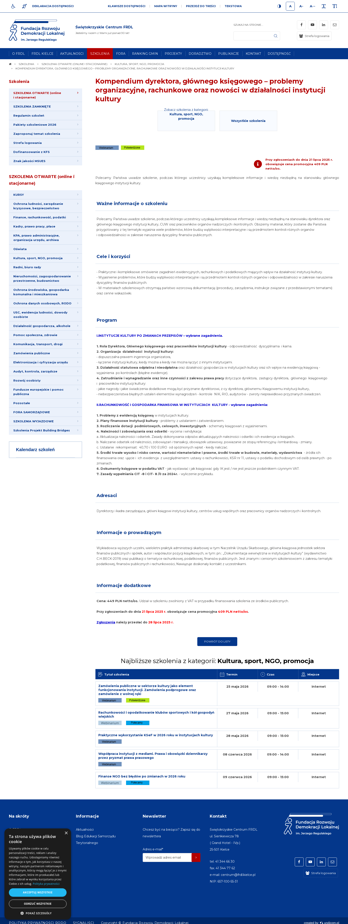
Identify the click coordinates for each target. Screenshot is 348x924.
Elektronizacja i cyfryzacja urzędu (40, 362)
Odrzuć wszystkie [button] (37, 904)
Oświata (20, 249)
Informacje (87, 816)
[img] (104, 30)
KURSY (18, 194)
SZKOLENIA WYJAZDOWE (33, 421)
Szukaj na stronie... (248, 24)
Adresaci (107, 495)
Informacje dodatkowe (124, 585)
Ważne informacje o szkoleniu (132, 203)
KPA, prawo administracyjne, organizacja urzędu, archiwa (36, 238)
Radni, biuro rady (27, 267)
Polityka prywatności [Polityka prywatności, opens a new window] (46, 884)
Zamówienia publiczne (31, 353)
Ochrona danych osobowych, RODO (42, 303)
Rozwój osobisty (27, 380)
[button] (38, 913)
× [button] (66, 833)
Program (107, 320)
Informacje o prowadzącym (129, 532)
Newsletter (154, 816)
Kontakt (218, 816)
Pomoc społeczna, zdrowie (35, 335)
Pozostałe (21, 403)
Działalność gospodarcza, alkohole (41, 326)
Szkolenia (19, 81)
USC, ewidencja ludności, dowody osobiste (40, 315)
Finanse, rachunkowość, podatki (39, 217)
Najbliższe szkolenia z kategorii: (217, 661)
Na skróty (19, 816)
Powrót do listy (217, 641)
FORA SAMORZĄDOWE (31, 412)
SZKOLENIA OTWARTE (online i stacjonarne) (42, 180)
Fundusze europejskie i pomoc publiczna (38, 392)
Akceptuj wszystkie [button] (37, 892)
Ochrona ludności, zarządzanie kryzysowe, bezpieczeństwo (38, 206)
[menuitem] (18, 53)
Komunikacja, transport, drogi (38, 344)
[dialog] (37, 874)
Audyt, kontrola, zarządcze (35, 371)
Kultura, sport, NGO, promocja (38, 258)
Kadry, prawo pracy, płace (34, 226)
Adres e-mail (153, 849)
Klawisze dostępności (126, 6)
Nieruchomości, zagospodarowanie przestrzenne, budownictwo (42, 278)
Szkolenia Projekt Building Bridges (41, 430)
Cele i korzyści (113, 256)
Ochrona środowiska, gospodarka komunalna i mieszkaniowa (41, 292)
